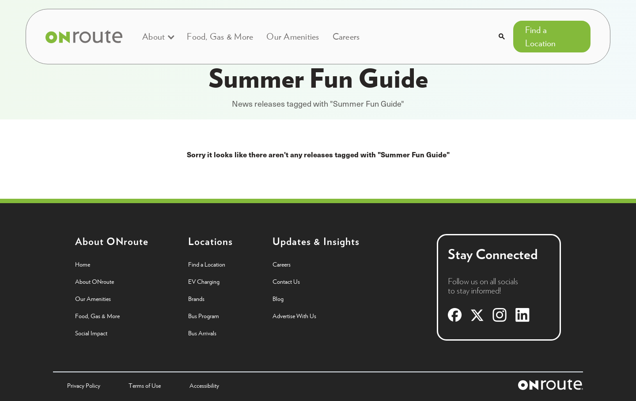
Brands (196, 299)
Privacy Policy (83, 386)
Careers (346, 36)
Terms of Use (145, 386)
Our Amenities (292, 36)
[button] (158, 36)
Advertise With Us (294, 316)
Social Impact (91, 333)
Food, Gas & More (220, 36)
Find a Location (540, 36)
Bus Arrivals (202, 333)
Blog (278, 299)
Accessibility (204, 386)
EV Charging (204, 282)
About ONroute (94, 282)
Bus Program (203, 316)
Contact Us (286, 282)
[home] (83, 36)
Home (82, 264)
